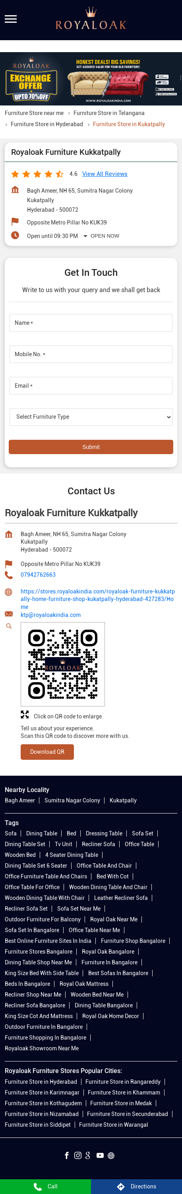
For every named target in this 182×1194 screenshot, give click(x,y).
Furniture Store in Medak (121, 1103)
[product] (91, 417)
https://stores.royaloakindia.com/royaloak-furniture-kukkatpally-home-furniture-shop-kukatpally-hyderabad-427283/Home (98, 599)
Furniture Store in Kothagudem (43, 1103)
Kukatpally (123, 801)
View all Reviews (105, 174)
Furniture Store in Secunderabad (127, 1114)
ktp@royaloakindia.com (51, 615)
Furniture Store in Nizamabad (42, 1114)
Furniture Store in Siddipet (38, 1125)
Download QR (47, 751)
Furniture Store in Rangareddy (123, 1082)
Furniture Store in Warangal (113, 1125)
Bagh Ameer (20, 801)
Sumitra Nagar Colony (72, 801)
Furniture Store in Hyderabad (41, 1082)
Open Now (105, 236)
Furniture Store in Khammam (124, 1092)
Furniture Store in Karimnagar (42, 1092)
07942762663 (38, 575)
